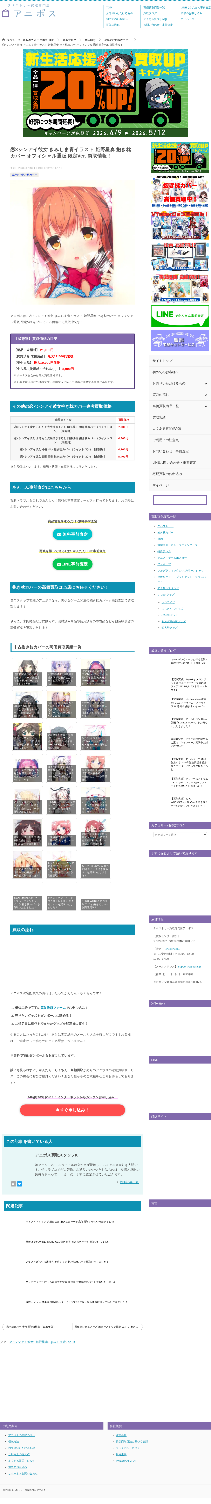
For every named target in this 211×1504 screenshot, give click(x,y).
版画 (160, 538)
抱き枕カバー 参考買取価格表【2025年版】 (31, 1333)
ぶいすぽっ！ (170, 614)
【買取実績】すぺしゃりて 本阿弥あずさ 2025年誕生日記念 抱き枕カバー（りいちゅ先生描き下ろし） (189, 764)
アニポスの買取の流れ (21, 1441)
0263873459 (172, 948)
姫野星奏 (42, 1348)
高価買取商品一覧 (154, 7)
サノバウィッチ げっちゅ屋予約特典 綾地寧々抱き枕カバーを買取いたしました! (71, 1288)
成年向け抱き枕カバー (24, 175)
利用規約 (121, 1460)
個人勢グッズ (170, 627)
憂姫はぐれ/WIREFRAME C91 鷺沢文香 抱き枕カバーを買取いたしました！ (69, 1248)
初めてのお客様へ (117, 19)
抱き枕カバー (165, 532)
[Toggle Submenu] (205, 383)
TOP (109, 7)
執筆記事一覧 (129, 1188)
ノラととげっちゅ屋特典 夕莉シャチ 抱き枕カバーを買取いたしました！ (67, 1268)
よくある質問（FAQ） (21, 1466)
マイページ (187, 19)
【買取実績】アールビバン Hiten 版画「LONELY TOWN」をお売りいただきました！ (189, 723)
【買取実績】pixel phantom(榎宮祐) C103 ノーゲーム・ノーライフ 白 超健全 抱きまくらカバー (188, 703)
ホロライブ (168, 602)
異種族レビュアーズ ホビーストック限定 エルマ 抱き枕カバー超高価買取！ (109, 1333)
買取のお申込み (17, 1473)
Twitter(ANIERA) (126, 1466)
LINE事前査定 (72, 564)
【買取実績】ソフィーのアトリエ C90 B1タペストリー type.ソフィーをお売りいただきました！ (189, 782)
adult (71, 1348)
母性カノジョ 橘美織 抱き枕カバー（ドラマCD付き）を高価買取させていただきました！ (77, 1308)
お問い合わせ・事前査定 (158, 24)
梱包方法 (13, 1448)
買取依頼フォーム (53, 1007)
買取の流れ (113, 24)
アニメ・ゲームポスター (172, 557)
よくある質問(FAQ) (155, 19)
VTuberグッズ (166, 594)
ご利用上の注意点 (19, 1460)
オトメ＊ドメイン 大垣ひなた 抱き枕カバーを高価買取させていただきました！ (71, 1228)
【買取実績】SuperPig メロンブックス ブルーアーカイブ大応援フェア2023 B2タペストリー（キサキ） (189, 684)
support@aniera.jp (189, 966)
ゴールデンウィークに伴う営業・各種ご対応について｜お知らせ (189, 661)
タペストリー (165, 526)
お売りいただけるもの (119, 13)
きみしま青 (58, 1348)
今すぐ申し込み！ (72, 1113)
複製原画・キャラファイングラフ (177, 545)
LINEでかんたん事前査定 (196, 7)
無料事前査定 (72, 534)
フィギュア (164, 564)
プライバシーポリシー (129, 1454)
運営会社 (121, 1441)
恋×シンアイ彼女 (21, 1348)
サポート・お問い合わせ (23, 1479)
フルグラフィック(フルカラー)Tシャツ (180, 570)
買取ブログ (150, 13)
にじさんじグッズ (172, 608)
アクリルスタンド (168, 588)
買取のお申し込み (191, 13)
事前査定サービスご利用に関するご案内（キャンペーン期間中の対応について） (189, 742)
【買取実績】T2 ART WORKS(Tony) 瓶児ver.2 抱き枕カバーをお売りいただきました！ (189, 802)
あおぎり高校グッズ (174, 621)
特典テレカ (164, 551)
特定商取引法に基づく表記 (132, 1448)
